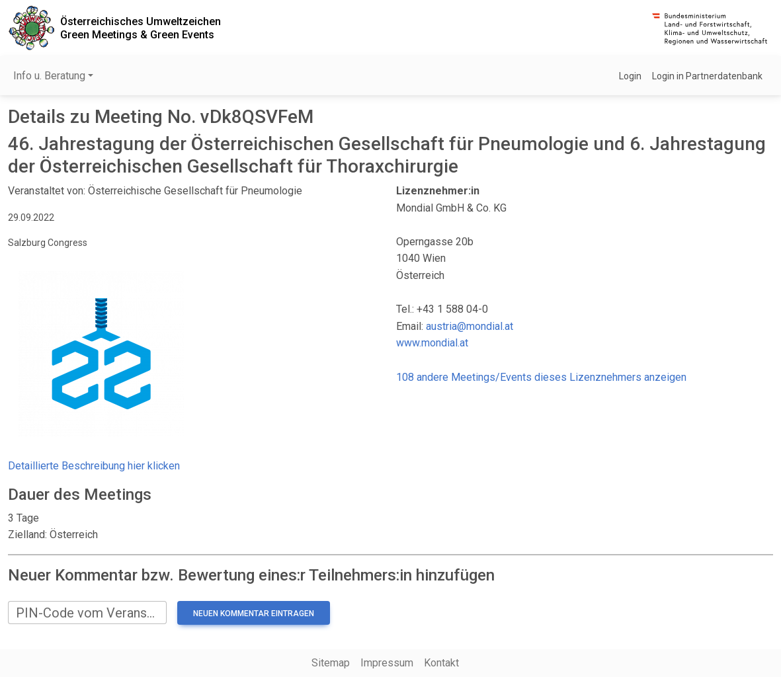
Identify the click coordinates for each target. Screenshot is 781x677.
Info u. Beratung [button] (49, 75)
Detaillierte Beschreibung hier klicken (94, 465)
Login (630, 76)
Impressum (386, 663)
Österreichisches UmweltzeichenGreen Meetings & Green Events (140, 27)
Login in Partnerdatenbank (707, 76)
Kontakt (441, 663)
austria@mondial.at (469, 326)
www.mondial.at (432, 343)
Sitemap (330, 663)
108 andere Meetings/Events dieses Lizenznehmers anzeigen (541, 377)
